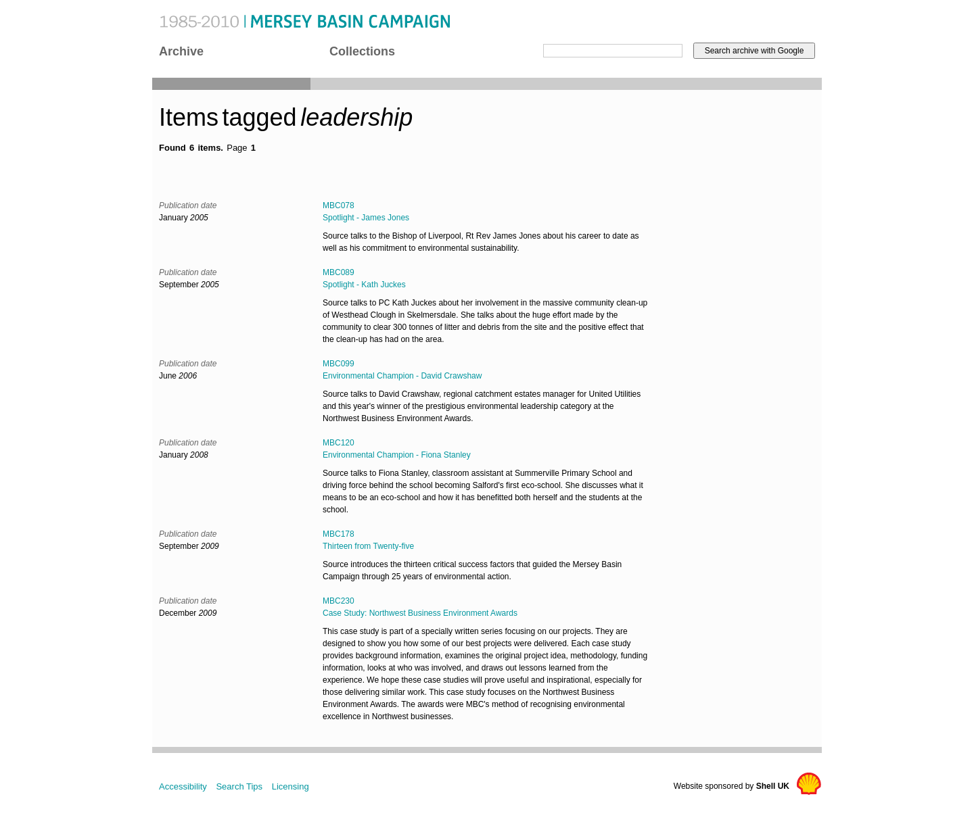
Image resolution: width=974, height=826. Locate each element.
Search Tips (239, 786)
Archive (181, 51)
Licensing (290, 786)
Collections (362, 51)
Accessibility (183, 786)
